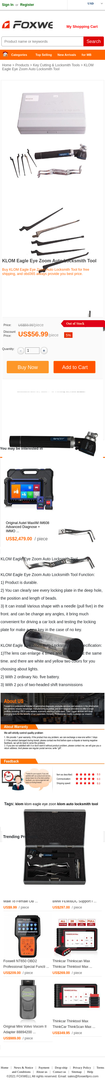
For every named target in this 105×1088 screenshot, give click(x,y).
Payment (44, 1067)
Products (22, 65)
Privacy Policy (82, 1067)
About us (41, 1071)
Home (7, 55)
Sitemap (76, 1071)
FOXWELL (24, 1076)
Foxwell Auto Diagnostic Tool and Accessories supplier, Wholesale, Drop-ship (45, 25)
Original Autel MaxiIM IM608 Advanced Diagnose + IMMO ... (27, 527)
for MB (87, 54)
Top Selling (44, 54)
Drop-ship (61, 1067)
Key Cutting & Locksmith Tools (56, 65)
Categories (19, 54)
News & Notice (23, 1067)
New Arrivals (66, 54)
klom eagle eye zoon (40, 804)
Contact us (59, 1071)
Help (90, 1071)
